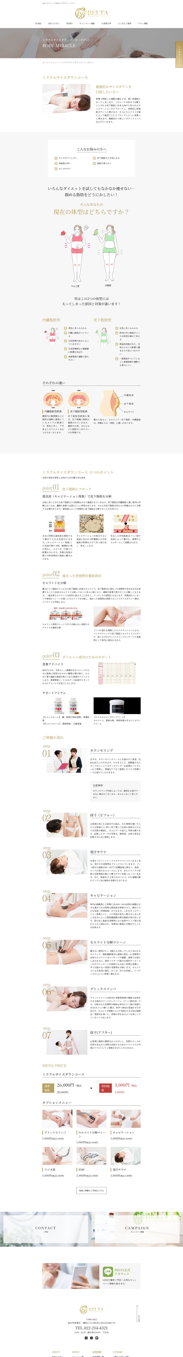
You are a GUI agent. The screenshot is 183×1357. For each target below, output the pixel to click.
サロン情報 (142, 23)
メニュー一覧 (64, 1334)
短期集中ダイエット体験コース (38, 1348)
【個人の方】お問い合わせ (139, 1334)
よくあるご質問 (124, 23)
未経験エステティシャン (105, 1339)
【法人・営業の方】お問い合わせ (142, 1339)
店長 (96, 1352)
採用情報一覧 (99, 1334)
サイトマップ (134, 1343)
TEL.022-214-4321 (91, 1305)
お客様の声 (106, 23)
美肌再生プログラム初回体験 (37, 1352)
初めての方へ (54, 23)
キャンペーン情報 (86, 23)
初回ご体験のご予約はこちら (91, 1168)
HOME (38, 23)
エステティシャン (102, 1343)
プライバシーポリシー (137, 1348)
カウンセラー (100, 1348)
